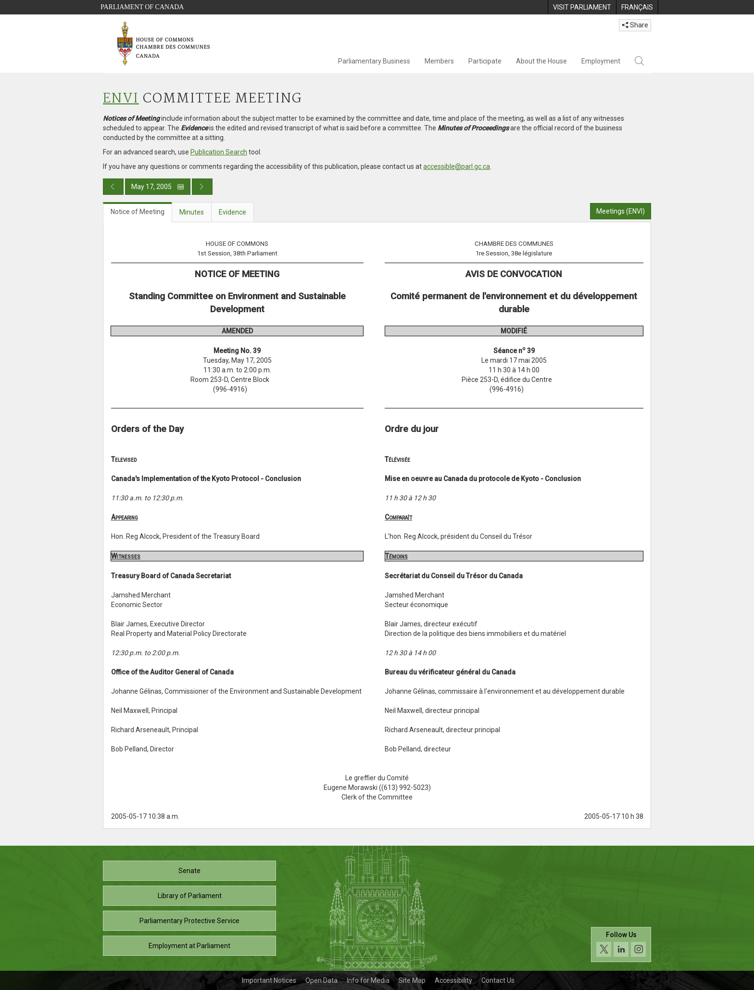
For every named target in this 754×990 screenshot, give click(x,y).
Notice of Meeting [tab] (137, 212)
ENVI (121, 99)
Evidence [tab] (232, 212)
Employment (600, 61)
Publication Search (218, 152)
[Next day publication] (202, 186)
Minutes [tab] (191, 212)
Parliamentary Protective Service (189, 921)
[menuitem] (582, 7)
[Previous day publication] (113, 186)
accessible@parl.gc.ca (456, 166)
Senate (189, 871)
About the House (541, 61)
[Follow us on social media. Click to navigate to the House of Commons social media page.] (621, 944)
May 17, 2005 (157, 186)
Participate (485, 61)
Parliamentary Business (374, 61)
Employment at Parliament (189, 946)
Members (439, 61)
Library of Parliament (190, 896)
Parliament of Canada (142, 7)
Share (635, 25)
